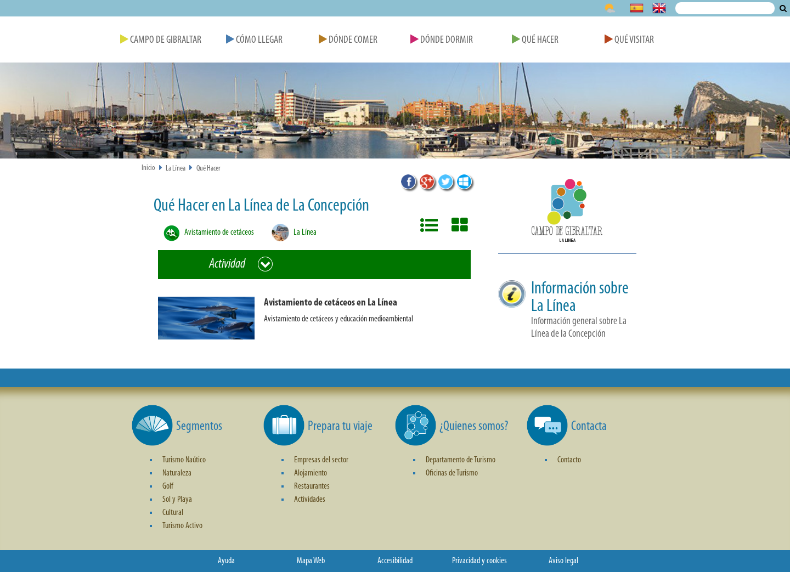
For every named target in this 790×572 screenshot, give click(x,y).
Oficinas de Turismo (452, 473)
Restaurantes (312, 486)
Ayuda (226, 561)
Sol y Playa (177, 499)
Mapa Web (311, 561)
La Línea (175, 169)
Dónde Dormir (441, 40)
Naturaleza (176, 473)
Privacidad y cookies (479, 561)
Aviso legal (563, 561)
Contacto (569, 460)
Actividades (309, 499)
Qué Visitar (629, 40)
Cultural (172, 512)
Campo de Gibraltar (160, 40)
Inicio (148, 168)
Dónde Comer (348, 40)
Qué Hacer (535, 40)
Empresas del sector (321, 460)
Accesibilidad (395, 561)
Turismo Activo (182, 526)
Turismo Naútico (184, 460)
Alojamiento (310, 473)
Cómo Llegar (254, 40)
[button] (319, 324)
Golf (167, 486)
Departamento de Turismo (460, 460)
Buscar (783, 8)
